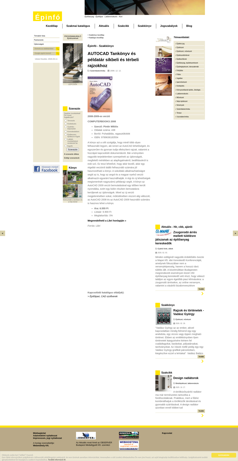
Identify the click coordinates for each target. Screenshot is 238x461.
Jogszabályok (169, 26)
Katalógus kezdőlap (96, 38)
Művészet (180, 97)
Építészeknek (72, 38)
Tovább (201, 289)
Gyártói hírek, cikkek (165, 249)
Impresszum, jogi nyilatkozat (47, 438)
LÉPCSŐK (72, 84)
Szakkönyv (144, 26)
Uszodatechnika (183, 117)
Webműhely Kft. (41, 445)
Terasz (179, 113)
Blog (189, 26)
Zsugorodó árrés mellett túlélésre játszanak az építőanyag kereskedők (176, 238)
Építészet (180, 47)
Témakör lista (39, 36)
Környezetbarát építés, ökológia (188, 90)
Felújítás (180, 70)
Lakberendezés (182, 94)
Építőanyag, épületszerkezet (187, 63)
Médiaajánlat (39, 433)
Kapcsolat (167, 433)
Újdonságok (39, 44)
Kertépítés (180, 86)
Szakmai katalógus (78, 26)
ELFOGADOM (223, 455)
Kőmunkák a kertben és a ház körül (72, 201)
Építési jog (180, 44)
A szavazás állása (71, 154)
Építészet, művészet (184, 51)
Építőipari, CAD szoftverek (104, 296)
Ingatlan (179, 78)
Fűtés (179, 74)
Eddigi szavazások (71, 158)
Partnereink (38, 40)
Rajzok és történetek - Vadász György (188, 312)
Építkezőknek (182, 59)
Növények (180, 105)
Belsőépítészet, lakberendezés (187, 383)
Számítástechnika (97, 71)
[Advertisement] (46, 112)
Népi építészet (182, 101)
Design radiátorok (185, 378)
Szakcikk (123, 26)
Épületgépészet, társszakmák (188, 67)
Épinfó (47, 17)
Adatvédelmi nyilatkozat (45, 435)
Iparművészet (182, 82)
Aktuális (104, 26)
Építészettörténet (183, 55)
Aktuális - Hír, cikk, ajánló (176, 226)
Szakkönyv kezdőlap (96, 35)
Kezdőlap (52, 26)
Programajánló (72, 36)
